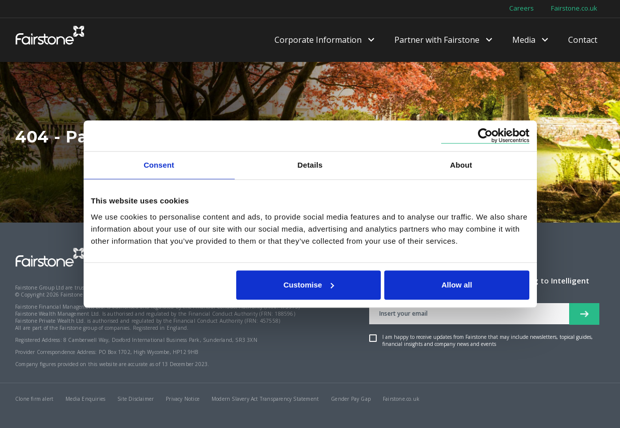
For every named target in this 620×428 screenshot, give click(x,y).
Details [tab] (310, 165)
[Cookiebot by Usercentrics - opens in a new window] (485, 136)
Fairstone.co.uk (574, 9)
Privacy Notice (182, 398)
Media (523, 40)
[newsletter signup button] (584, 314)
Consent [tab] (159, 165)
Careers (521, 9)
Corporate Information (318, 40)
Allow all (457, 284)
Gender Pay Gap (351, 398)
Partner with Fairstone (436, 40)
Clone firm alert (34, 398)
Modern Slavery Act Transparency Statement (265, 398)
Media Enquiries (85, 398)
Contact (582, 40)
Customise (309, 284)
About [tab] (461, 165)
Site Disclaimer (135, 398)
